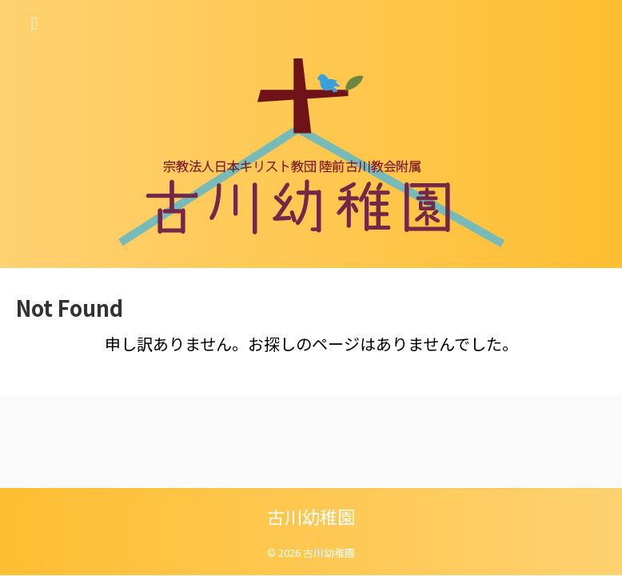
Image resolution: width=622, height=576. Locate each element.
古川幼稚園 (311, 516)
